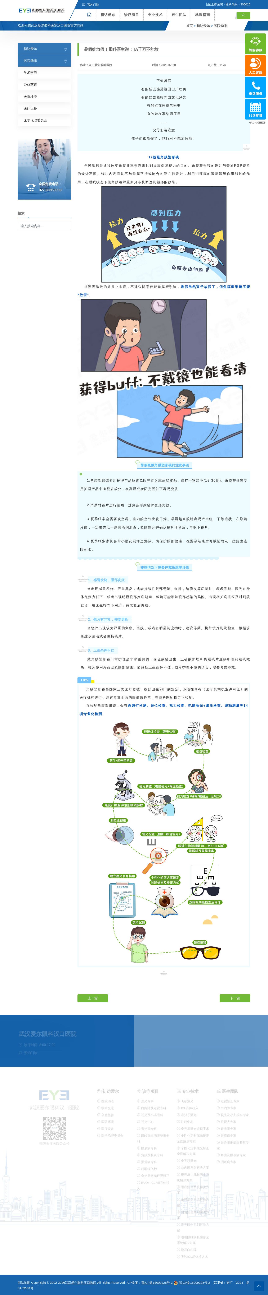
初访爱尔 (108, 15)
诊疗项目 (131, 15)
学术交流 (30, 72)
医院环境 (30, 96)
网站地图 (24, 1282)
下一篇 (235, 998)
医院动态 (220, 26)
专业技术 (155, 15)
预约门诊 (90, 4)
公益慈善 (30, 84)
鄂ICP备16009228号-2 (157, 1282)
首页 (189, 26)
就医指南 (202, 15)
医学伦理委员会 (35, 120)
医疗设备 (30, 108)
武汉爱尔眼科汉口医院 (80, 1282)
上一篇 (93, 998)
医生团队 (179, 15)
